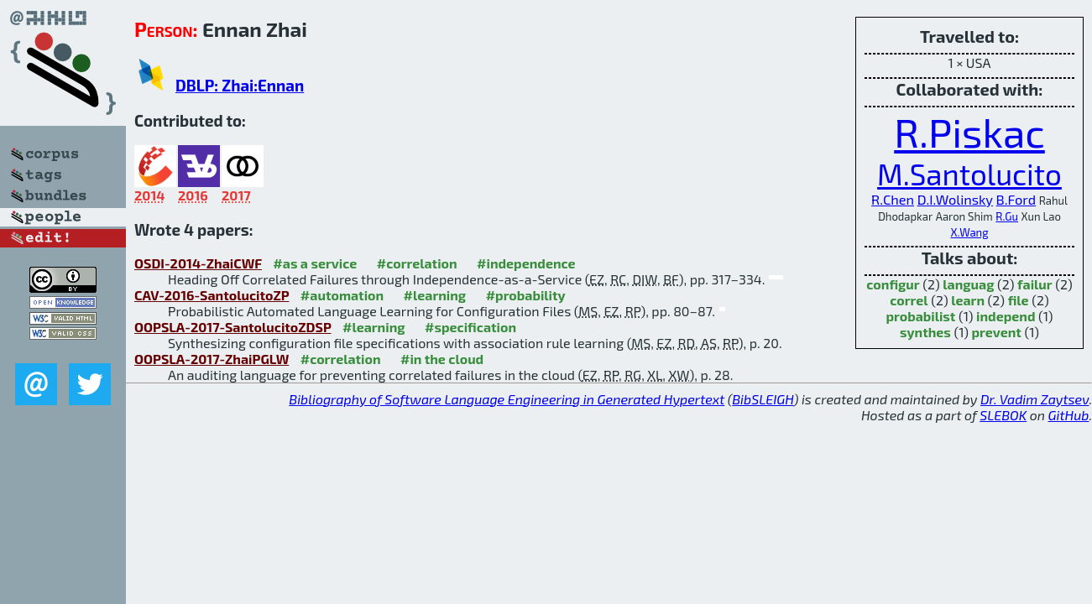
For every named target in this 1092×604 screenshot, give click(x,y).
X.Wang (970, 232)
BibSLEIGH (762, 399)
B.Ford (1016, 199)
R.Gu (1006, 216)
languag (968, 284)
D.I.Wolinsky (955, 199)
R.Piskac (969, 131)
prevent (996, 332)
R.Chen (892, 199)
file (1018, 300)
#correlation (417, 263)
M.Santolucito (969, 173)
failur (1035, 284)
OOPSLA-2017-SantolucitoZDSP (233, 327)
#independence (526, 263)
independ (1005, 316)
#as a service (315, 263)
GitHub (1068, 415)
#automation (342, 295)
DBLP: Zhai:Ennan (239, 85)
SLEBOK (1003, 415)
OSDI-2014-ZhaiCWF (198, 263)
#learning (435, 295)
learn (968, 300)
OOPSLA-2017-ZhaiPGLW (211, 359)
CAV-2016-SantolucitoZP (211, 295)
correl (908, 300)
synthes (925, 332)
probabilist (920, 316)
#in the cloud (441, 359)
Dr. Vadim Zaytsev (1034, 399)
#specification (470, 327)
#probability (526, 295)
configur (892, 284)
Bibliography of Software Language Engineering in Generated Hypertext (506, 399)
